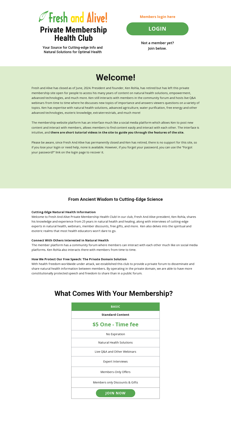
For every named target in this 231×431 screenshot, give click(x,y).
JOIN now (115, 393)
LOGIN (157, 28)
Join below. (157, 48)
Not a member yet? (157, 42)
